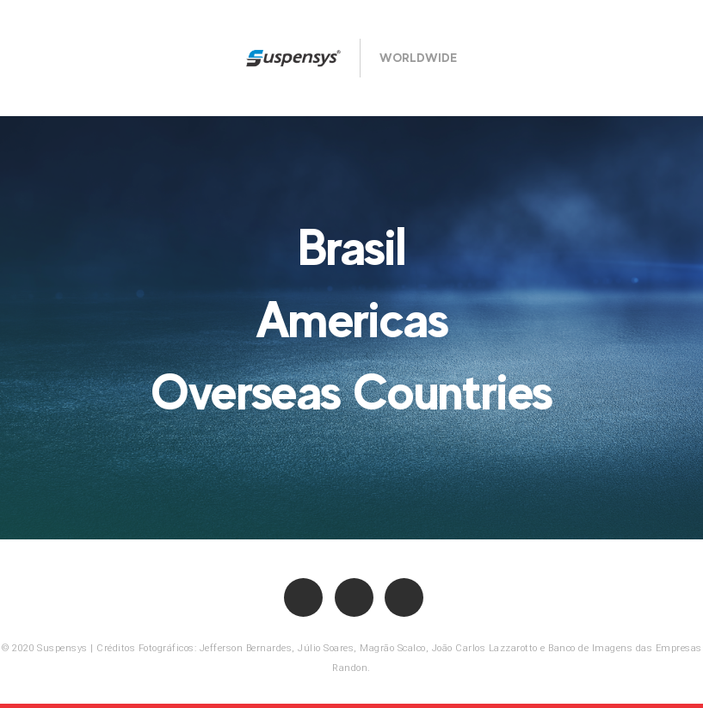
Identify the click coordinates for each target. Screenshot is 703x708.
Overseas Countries (351, 391)
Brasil (352, 246)
